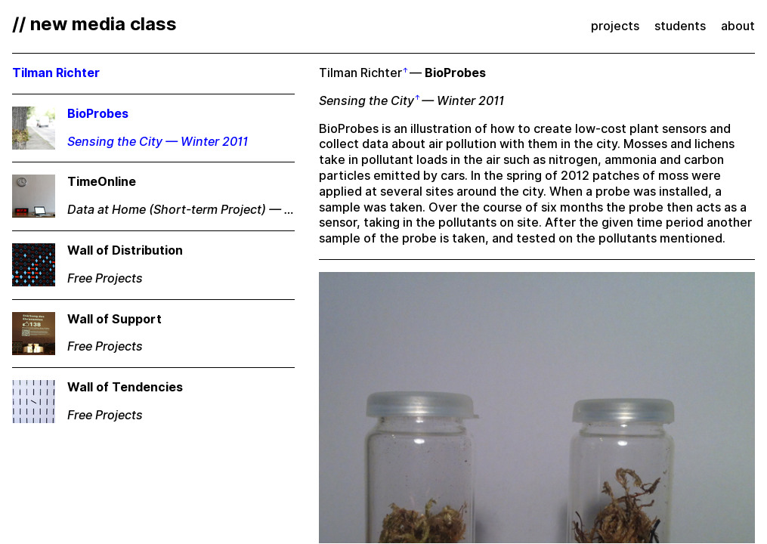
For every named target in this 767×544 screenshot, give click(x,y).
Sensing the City (366, 101)
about (738, 26)
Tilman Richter (360, 73)
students (680, 26)
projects (615, 26)
